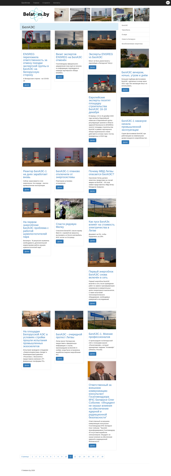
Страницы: (25, 456)
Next (151, 15)
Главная (36, 3)
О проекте (46, 3)
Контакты (56, 3)
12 (75, 456)
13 (80, 456)
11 (70, 456)
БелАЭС (125, 25)
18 (102, 456)
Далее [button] (27, 85)
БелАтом (26, 3)
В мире (124, 34)
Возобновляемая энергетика (132, 44)
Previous (53, 15)
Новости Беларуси (128, 39)
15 (89, 456)
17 (98, 456)
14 (84, 456)
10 (66, 456)
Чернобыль (126, 30)
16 (93, 456)
